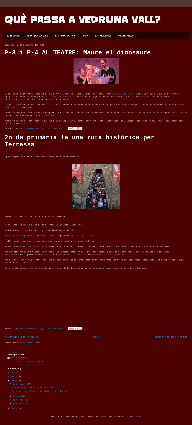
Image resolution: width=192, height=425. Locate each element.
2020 (13, 373)
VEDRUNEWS (126, 35)
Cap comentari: (55, 128)
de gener (18, 404)
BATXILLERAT (103, 35)
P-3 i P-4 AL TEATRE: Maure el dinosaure (77, 52)
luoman (102, 416)
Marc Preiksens (18, 358)
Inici (97, 337)
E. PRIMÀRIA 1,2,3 (37, 35)
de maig (17, 396)
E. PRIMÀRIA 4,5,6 (65, 35)
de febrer (18, 400)
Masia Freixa (46, 236)
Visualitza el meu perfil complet (26, 362)
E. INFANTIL (13, 35)
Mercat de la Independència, (20, 236)
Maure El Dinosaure (123, 94)
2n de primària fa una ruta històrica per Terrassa (40, 391)
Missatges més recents (21, 337)
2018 (13, 381)
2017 (13, 409)
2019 (13, 377)
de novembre (20, 384)
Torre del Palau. (84, 236)
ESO (85, 35)
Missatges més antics (171, 337)
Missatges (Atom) (32, 343)
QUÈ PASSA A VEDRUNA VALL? (82, 20)
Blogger (137, 416)
